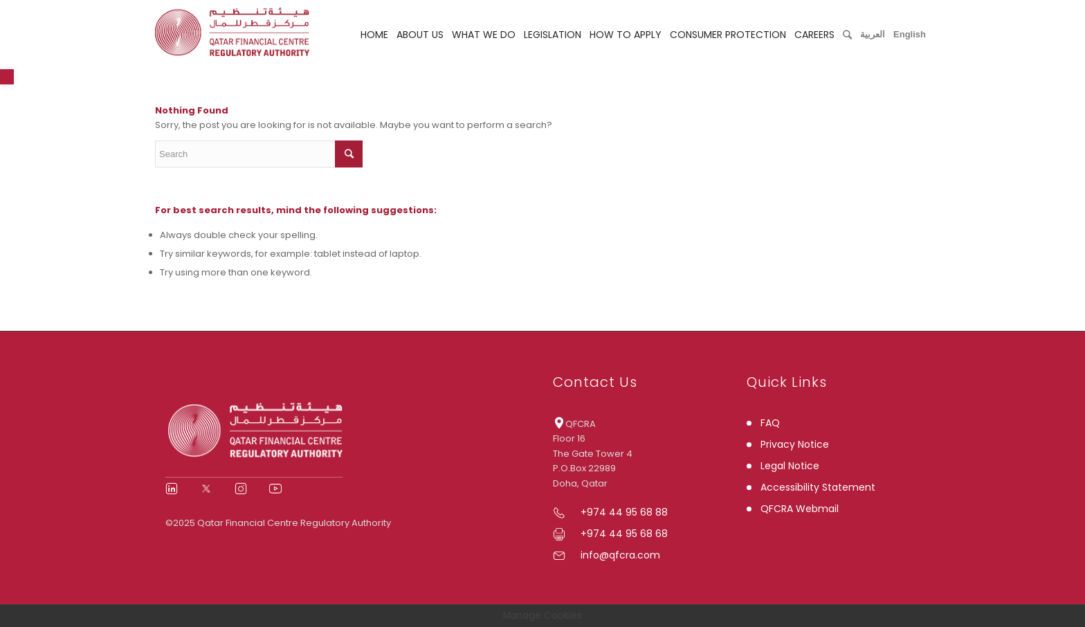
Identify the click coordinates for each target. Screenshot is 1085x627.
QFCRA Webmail (799, 509)
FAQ (770, 423)
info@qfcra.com (620, 555)
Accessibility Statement (817, 487)
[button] (7, 76)
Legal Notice (789, 466)
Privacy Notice (794, 444)
